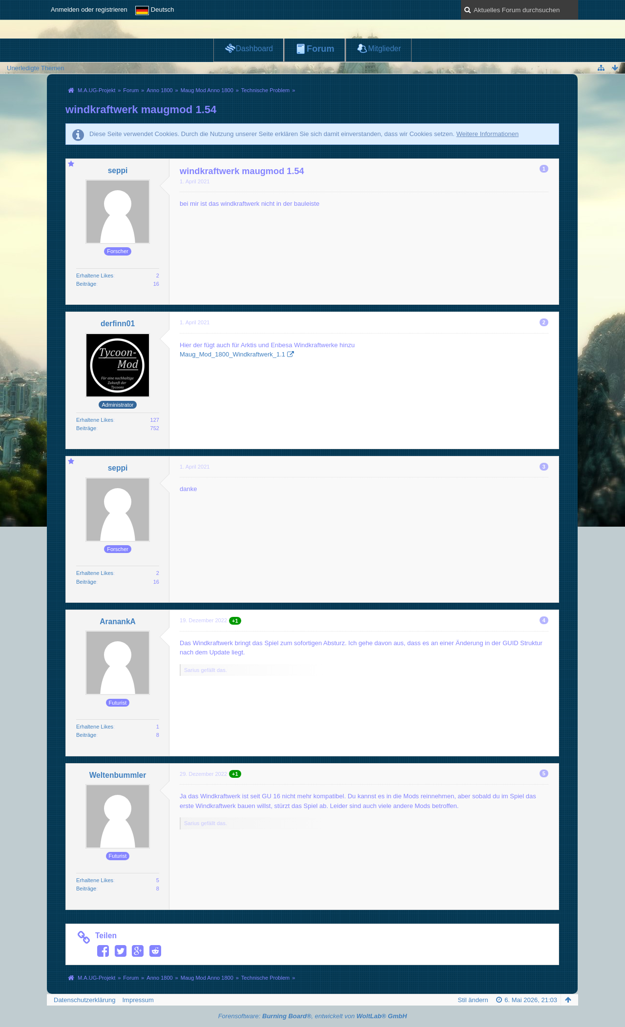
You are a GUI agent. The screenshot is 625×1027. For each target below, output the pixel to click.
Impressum (137, 1000)
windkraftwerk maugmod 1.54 (140, 109)
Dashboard (254, 48)
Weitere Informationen (487, 134)
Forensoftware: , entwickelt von (312, 1016)
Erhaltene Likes (94, 275)
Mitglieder (384, 48)
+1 (235, 621)
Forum (320, 49)
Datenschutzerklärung (84, 1000)
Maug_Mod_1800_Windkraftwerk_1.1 (232, 354)
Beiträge (86, 284)
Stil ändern (473, 1000)
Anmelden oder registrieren (89, 9)
